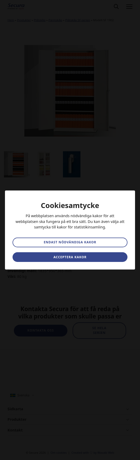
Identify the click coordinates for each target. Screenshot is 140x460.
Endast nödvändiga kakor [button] (70, 242)
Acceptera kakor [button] (70, 257)
